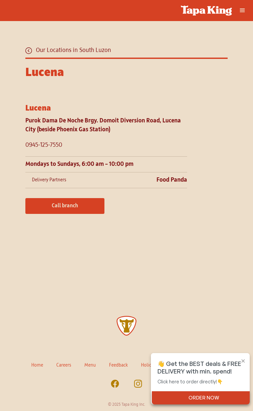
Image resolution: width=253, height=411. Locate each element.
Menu (90, 365)
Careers (63, 365)
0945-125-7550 (43, 145)
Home (37, 365)
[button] (242, 10)
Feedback (118, 365)
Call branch (65, 206)
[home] (126, 10)
